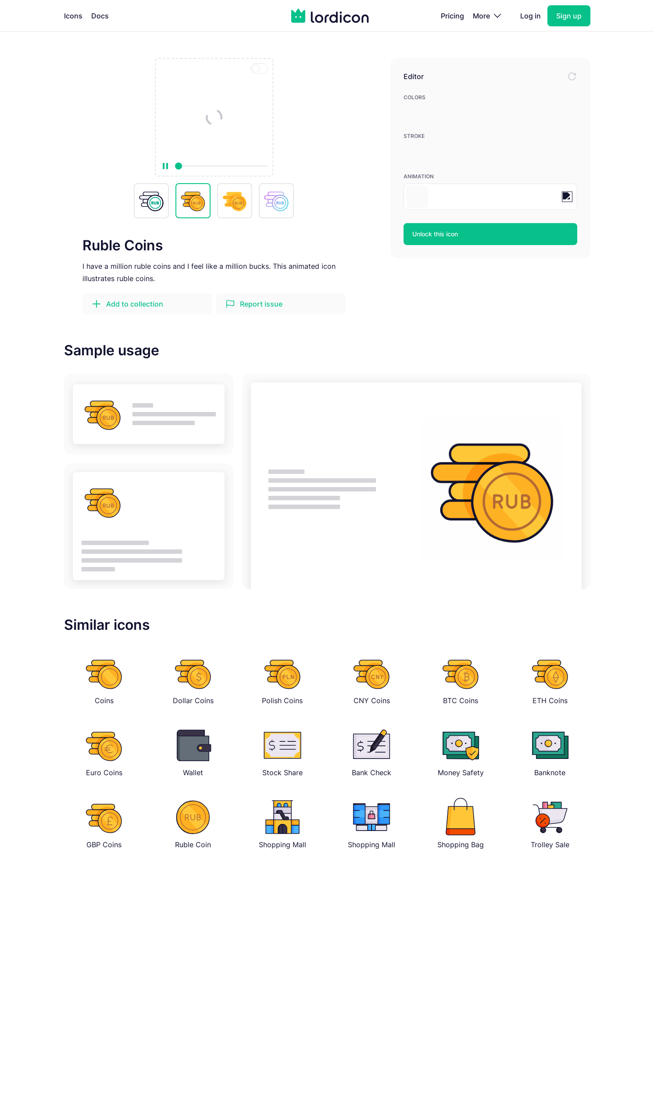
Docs (100, 15)
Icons (73, 15)
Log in (530, 15)
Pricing (452, 15)
